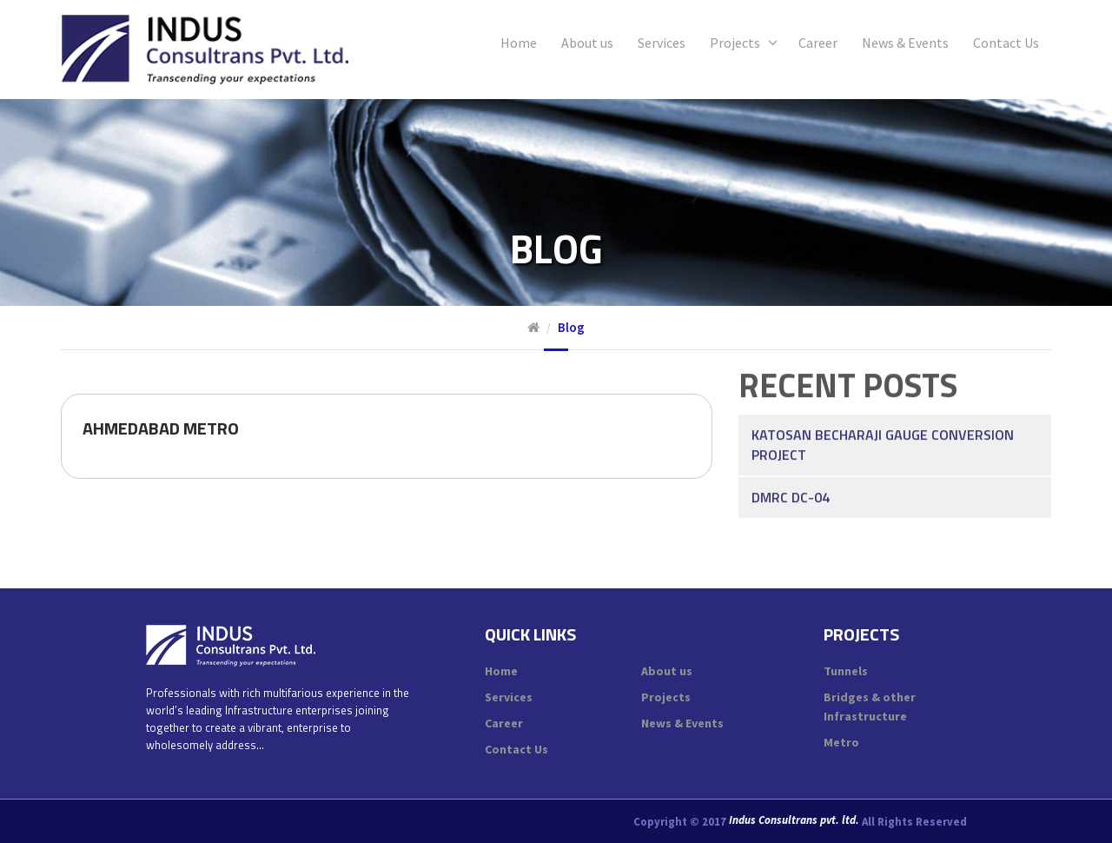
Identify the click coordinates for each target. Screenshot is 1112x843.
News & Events (905, 42)
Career (817, 42)
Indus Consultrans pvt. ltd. (794, 820)
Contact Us (1006, 42)
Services (661, 42)
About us (587, 42)
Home (518, 42)
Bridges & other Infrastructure (870, 706)
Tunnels (846, 671)
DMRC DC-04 (790, 466)
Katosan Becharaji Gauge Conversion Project (882, 414)
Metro (841, 742)
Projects (735, 42)
